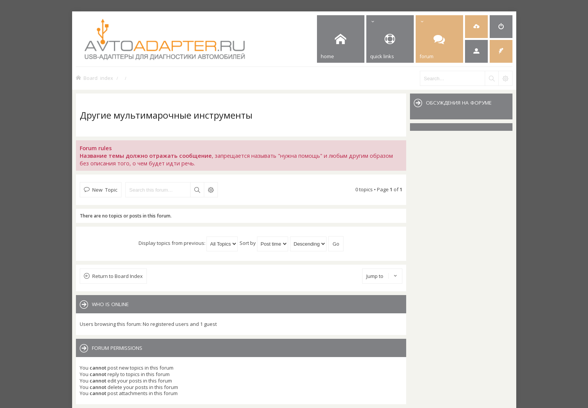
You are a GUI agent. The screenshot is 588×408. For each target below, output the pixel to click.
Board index (98, 77)
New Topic (104, 189)
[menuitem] (476, 26)
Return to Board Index (117, 276)
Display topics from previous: (188, 243)
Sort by (264, 243)
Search (197, 190)
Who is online (110, 304)
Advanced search (211, 190)
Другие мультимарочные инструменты (166, 115)
